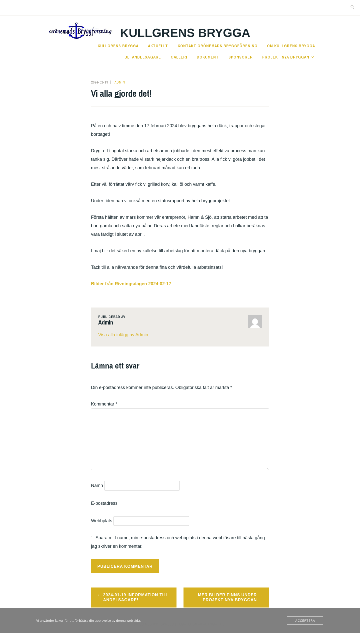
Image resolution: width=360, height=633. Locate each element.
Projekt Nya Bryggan (285, 57)
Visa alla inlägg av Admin (123, 334)
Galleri (179, 57)
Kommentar (104, 404)
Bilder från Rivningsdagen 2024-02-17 (131, 283)
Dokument (208, 57)
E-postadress (104, 503)
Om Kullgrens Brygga (291, 45)
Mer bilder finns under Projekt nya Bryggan (227, 597)
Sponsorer (240, 57)
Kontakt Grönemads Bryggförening (218, 45)
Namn (97, 485)
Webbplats (101, 520)
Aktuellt (158, 45)
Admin (119, 82)
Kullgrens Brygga (185, 33)
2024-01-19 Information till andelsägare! (136, 597)
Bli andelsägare (142, 57)
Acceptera (305, 620)
